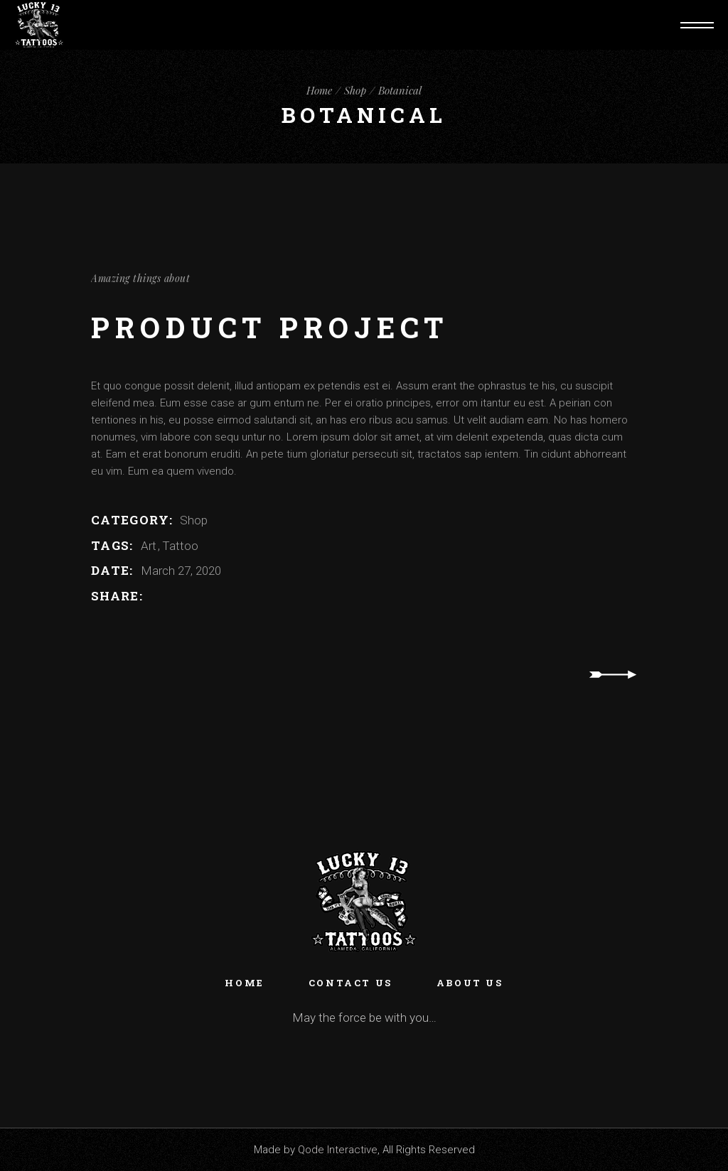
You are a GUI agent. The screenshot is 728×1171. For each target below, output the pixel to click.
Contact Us (350, 982)
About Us (470, 982)
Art (150, 546)
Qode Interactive (338, 1149)
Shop (194, 520)
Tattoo (180, 546)
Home (244, 982)
